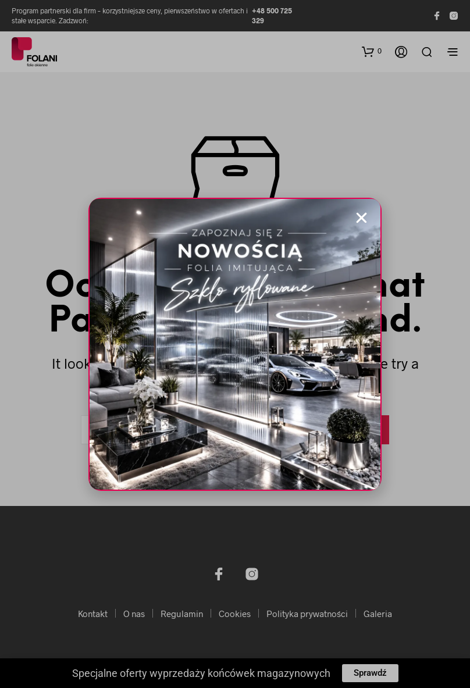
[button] (361, 218)
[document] (235, 344)
